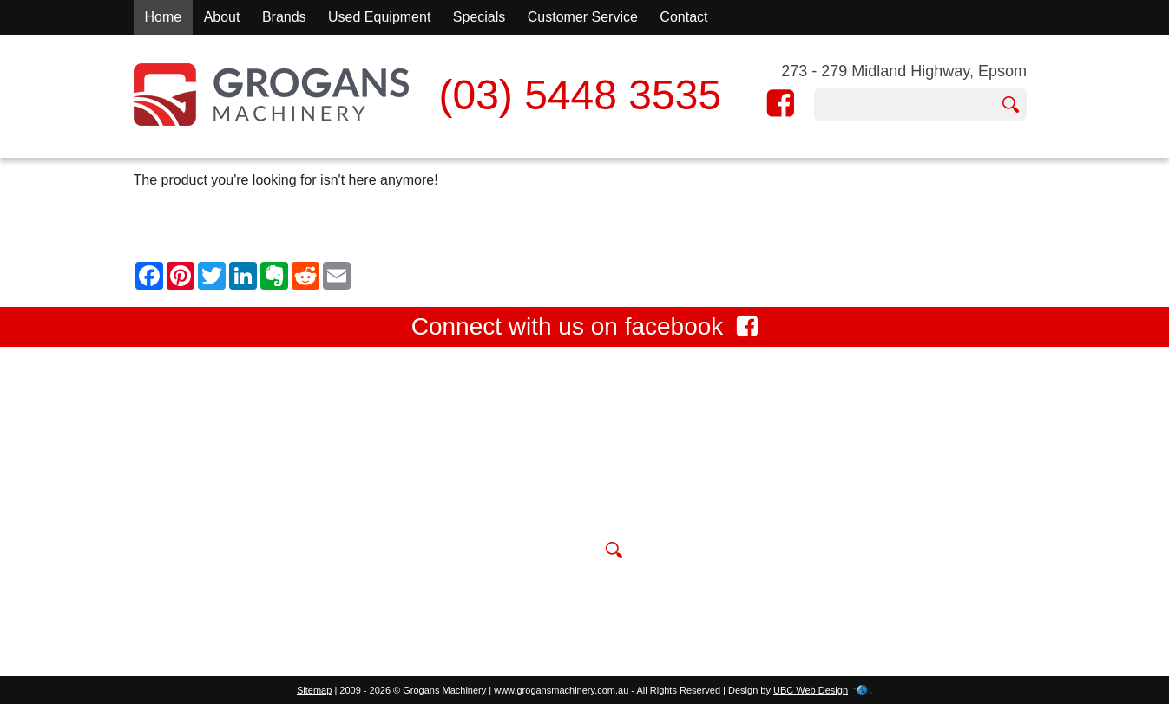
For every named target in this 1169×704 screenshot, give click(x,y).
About (222, 17)
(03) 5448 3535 (579, 95)
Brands (284, 17)
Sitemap (314, 690)
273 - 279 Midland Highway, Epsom (904, 71)
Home (163, 17)
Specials (479, 17)
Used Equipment (379, 17)
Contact (683, 17)
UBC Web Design (810, 690)
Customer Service (583, 17)
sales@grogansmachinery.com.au (570, 510)
